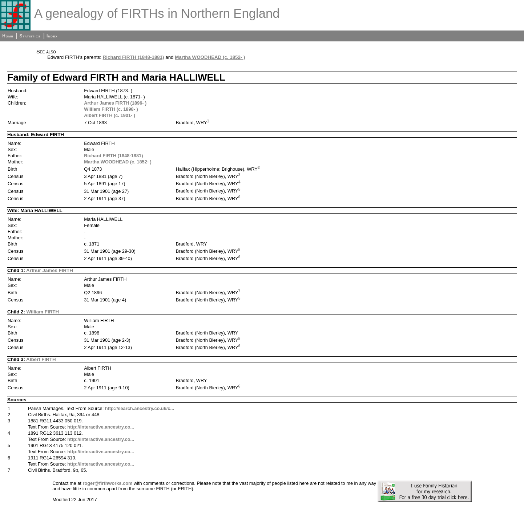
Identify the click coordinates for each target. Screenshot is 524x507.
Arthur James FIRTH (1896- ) (115, 103)
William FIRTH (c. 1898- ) (111, 109)
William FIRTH (43, 312)
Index (52, 35)
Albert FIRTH (41, 359)
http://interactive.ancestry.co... (100, 427)
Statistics (29, 35)
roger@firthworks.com (107, 483)
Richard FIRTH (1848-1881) (133, 57)
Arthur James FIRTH (49, 270)
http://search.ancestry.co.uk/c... (139, 408)
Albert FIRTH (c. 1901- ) (109, 115)
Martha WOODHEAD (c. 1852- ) (210, 57)
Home (7, 35)
